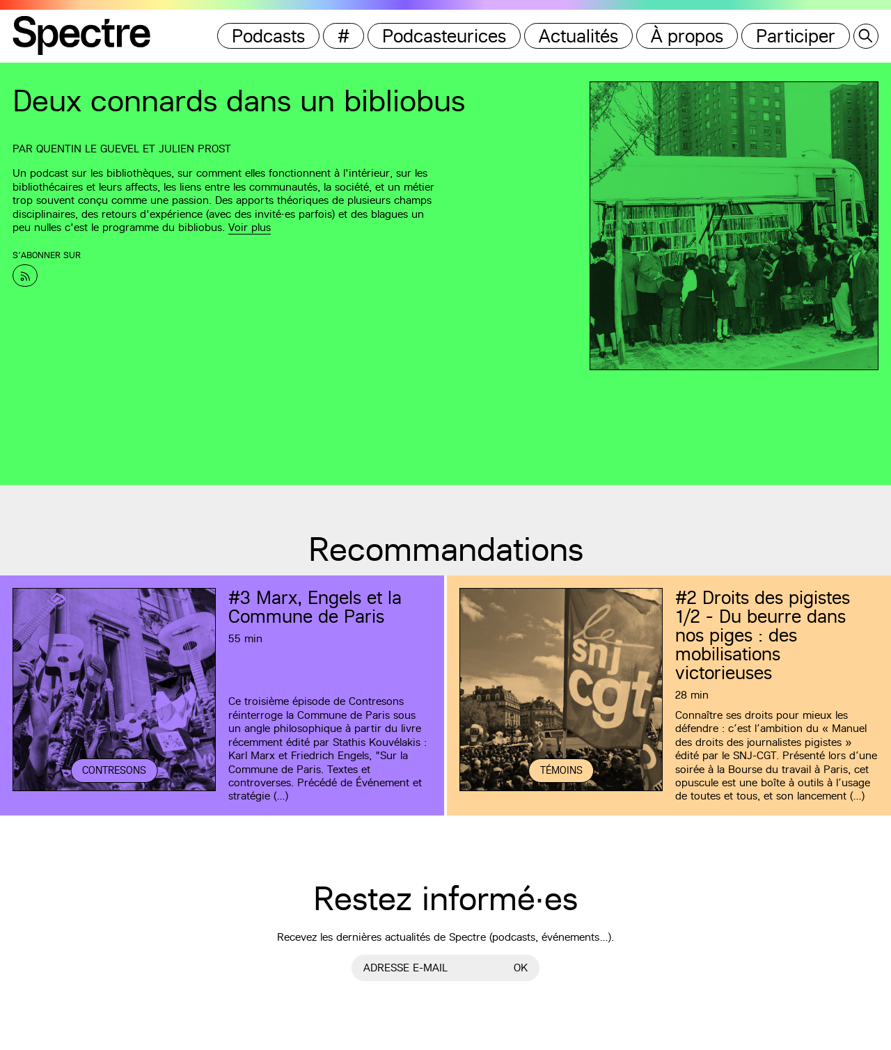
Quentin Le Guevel (87, 148)
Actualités (578, 36)
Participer (795, 36)
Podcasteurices (444, 36)
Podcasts (268, 36)
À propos (687, 36)
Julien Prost (195, 148)
